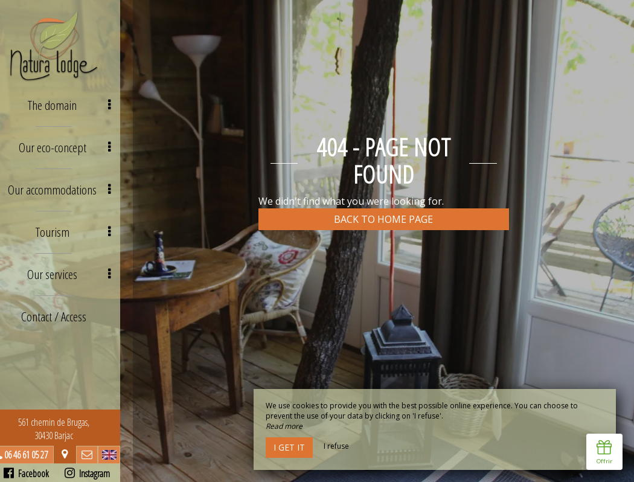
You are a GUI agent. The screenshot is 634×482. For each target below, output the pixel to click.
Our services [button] (83, 266)
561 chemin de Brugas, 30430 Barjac (66, 429)
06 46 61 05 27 (38, 454)
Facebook (39, 473)
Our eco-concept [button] (79, 145)
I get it (289, 447)
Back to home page (383, 219)
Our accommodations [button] (74, 185)
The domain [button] (83, 104)
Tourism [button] (87, 225)
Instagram (100, 473)
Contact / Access (66, 306)
